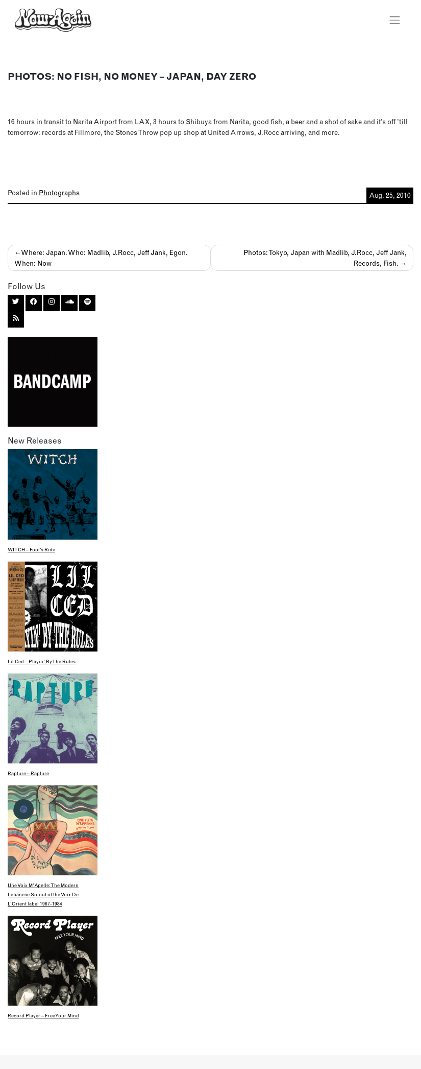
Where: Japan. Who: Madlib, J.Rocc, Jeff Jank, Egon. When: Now (101, 257)
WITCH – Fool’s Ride (31, 549)
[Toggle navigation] (395, 20)
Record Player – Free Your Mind (43, 1015)
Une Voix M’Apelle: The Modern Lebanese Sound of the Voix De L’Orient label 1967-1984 (43, 894)
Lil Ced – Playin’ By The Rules (42, 661)
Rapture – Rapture (28, 773)
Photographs (59, 193)
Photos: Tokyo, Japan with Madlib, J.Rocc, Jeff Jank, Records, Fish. (325, 257)
